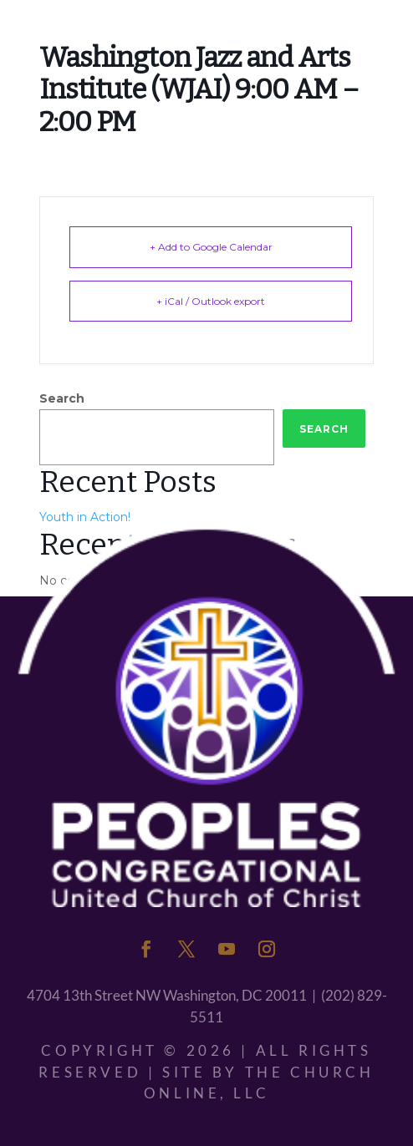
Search (61, 398)
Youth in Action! (84, 517)
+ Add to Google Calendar (211, 247)
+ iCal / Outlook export (210, 301)
